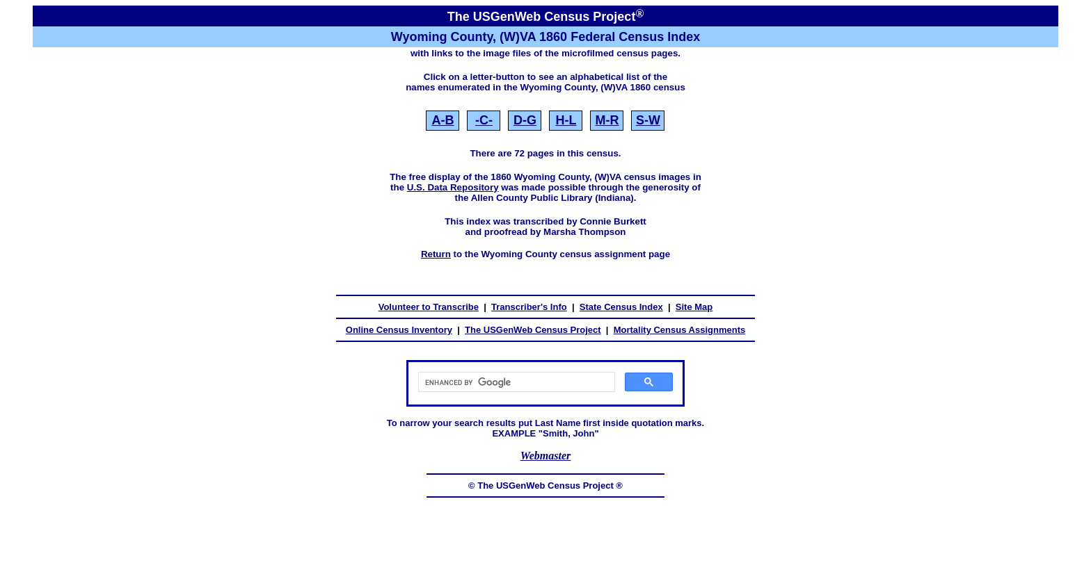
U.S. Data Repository (453, 187)
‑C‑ (484, 120)
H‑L (565, 120)
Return (436, 254)
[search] (515, 382)
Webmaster (545, 456)
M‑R (607, 120)
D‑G (524, 120)
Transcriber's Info (529, 307)
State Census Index (621, 307)
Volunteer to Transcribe (429, 307)
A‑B (442, 120)
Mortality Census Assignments (680, 330)
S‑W (648, 120)
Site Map (694, 307)
